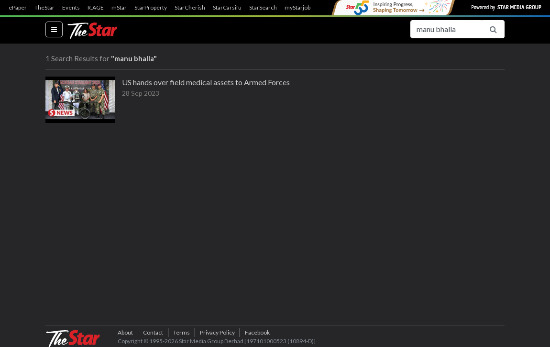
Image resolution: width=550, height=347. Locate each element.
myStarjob (297, 8)
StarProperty (150, 8)
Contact (153, 332)
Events (71, 8)
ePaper (18, 8)
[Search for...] (446, 29)
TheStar (44, 8)
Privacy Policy (217, 332)
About (125, 332)
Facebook (257, 332)
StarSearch (263, 8)
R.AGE (96, 8)
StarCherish (190, 8)
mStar (119, 8)
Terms (181, 332)
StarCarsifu (227, 8)
